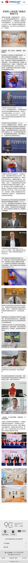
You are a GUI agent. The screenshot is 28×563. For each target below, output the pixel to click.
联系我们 (24, 531)
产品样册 (13, 534)
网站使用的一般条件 (13, 558)
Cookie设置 (24, 558)
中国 (24, 2)
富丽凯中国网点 (5, 534)
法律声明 (3, 558)
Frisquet (13, 2)
